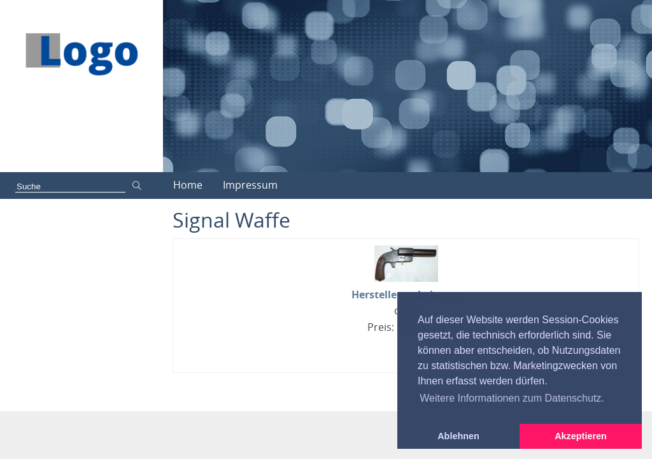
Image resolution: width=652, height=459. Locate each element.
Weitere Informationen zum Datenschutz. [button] (512, 398)
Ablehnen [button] (458, 436)
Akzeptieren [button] (581, 436)
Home (187, 185)
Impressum (250, 185)
